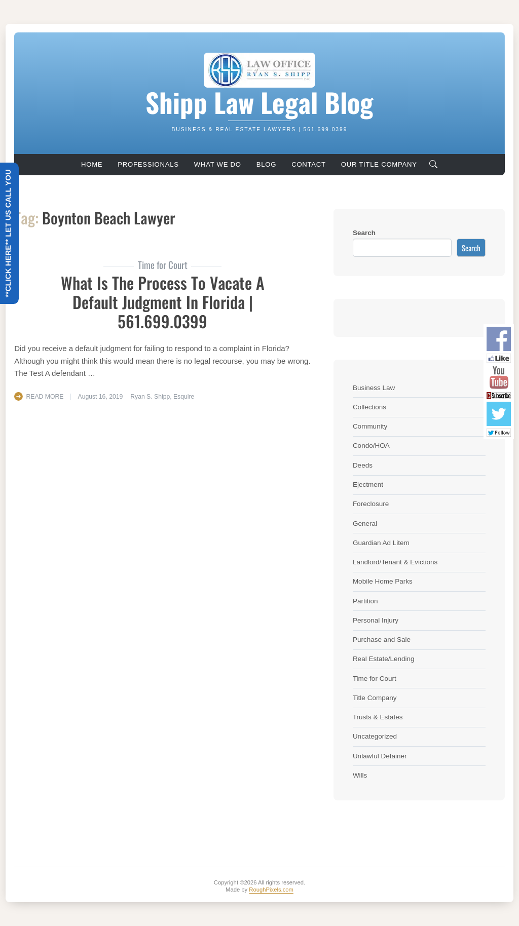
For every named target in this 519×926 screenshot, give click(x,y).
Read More (45, 396)
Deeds (363, 465)
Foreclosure (371, 504)
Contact (308, 164)
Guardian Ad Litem (381, 543)
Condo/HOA (371, 445)
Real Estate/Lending (384, 659)
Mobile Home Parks (383, 581)
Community (370, 426)
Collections (369, 407)
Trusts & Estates (378, 717)
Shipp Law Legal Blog (259, 102)
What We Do (217, 164)
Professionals (148, 164)
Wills (360, 775)
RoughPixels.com (271, 889)
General (365, 523)
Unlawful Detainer (380, 756)
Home (91, 164)
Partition (365, 601)
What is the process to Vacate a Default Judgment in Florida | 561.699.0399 (163, 302)
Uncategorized (375, 736)
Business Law (374, 388)
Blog (266, 164)
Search (364, 233)
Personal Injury (375, 620)
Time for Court (374, 678)
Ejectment (368, 484)
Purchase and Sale (382, 639)
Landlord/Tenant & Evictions (395, 562)
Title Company (375, 698)
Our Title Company (379, 164)
